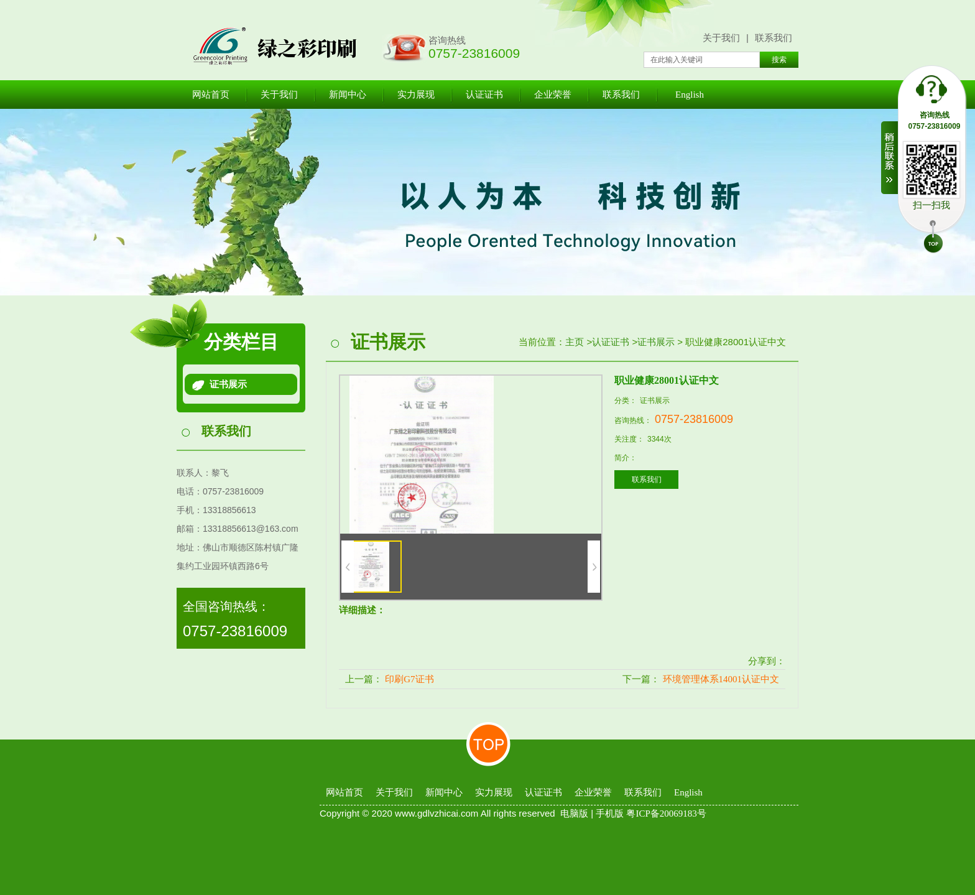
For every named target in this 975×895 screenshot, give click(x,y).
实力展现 (416, 95)
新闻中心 (347, 95)
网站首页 (210, 95)
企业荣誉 (552, 95)
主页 (574, 342)
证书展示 (228, 384)
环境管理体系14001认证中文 (721, 679)
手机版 (610, 813)
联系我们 (773, 38)
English (689, 95)
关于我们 (721, 38)
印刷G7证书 (409, 679)
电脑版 (574, 813)
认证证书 (484, 95)
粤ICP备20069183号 (666, 813)
